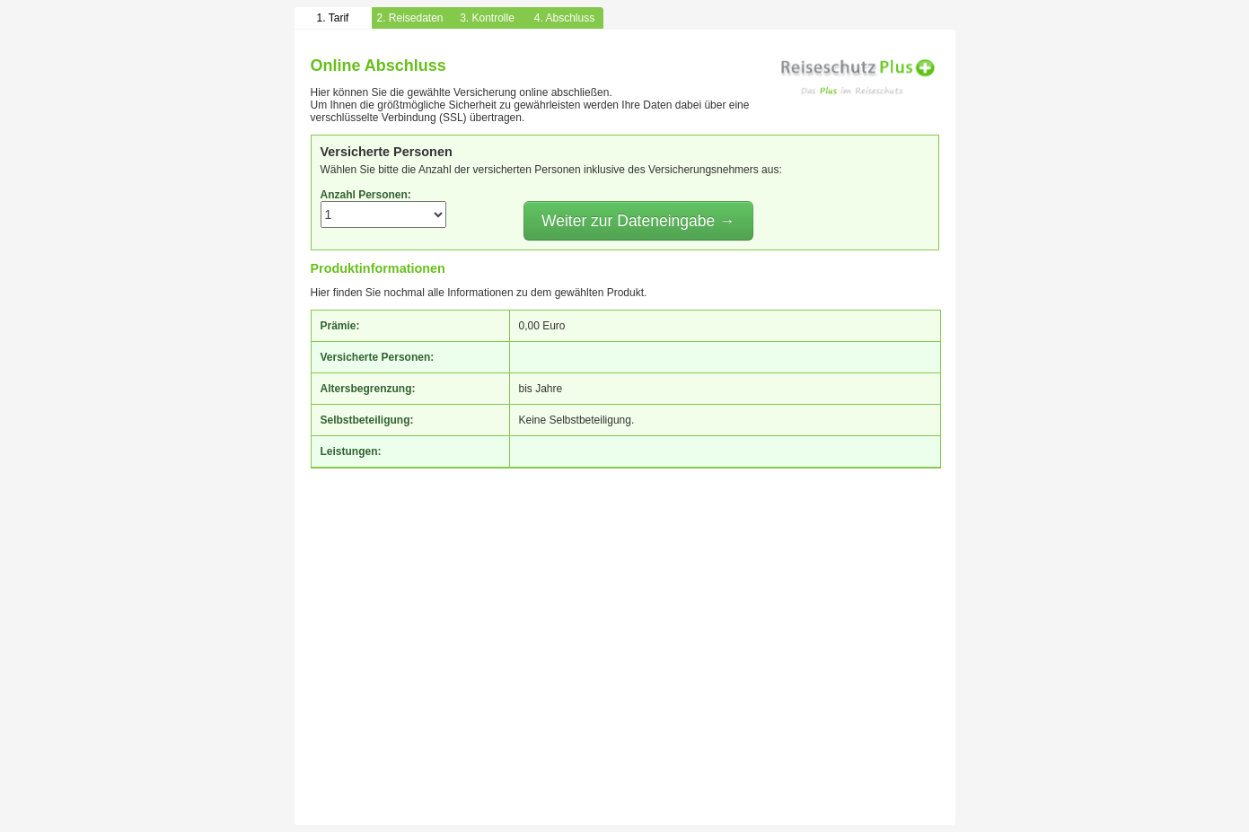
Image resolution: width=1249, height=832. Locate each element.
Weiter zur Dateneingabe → (638, 221)
